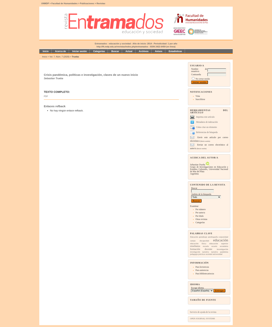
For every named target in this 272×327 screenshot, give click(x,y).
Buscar (115, 51)
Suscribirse (200, 99)
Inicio (46, 51)
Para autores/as (202, 270)
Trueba (75, 57)
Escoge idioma (197, 288)
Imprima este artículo (205, 117)
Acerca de (60, 51)
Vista (198, 96)
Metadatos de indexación (207, 122)
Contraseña (196, 74)
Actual (128, 51)
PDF (46, 96)
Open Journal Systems (202, 318)
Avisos (158, 51)
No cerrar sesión (203, 79)
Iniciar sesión (79, 51)
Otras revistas (201, 219)
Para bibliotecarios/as (205, 273)
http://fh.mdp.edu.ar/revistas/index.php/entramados (122, 46)
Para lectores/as (202, 267)
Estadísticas (175, 51)
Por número (201, 209)
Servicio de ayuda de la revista (203, 312)
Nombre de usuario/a (199, 70)
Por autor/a (200, 212)
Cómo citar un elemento (206, 127)
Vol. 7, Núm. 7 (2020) (59, 57)
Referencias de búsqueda (207, 132)
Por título (200, 216)
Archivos (143, 51)
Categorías (200, 222)
